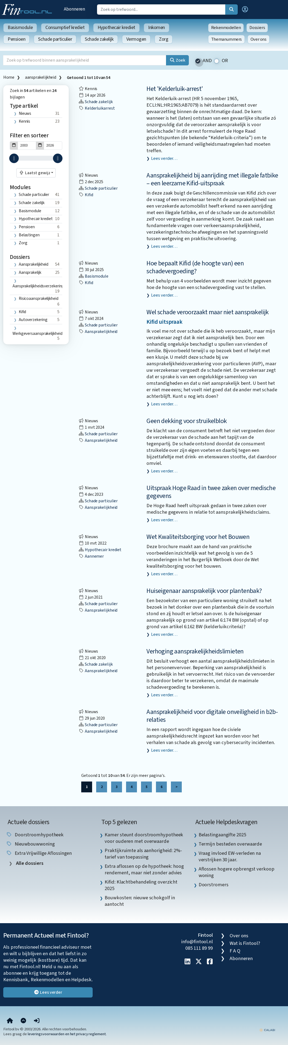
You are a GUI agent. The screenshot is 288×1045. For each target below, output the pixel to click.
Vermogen (136, 39)
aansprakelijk (30, 272)
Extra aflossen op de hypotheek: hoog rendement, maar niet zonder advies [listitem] (144, 869)
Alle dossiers (29, 863)
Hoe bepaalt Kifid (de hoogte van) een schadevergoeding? (195, 267)
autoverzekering (33, 320)
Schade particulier (55, 39)
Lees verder (48, 992)
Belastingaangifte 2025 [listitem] (222, 834)
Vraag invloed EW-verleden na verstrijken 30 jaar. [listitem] (230, 856)
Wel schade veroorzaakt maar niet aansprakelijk (207, 312)
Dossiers (257, 27)
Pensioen (16, 39)
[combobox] (36, 172)
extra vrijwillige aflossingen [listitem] (39, 853)
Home (8, 77)
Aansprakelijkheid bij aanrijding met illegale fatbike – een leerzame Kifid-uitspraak (212, 179)
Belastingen (29, 235)
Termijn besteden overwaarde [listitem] (230, 843)
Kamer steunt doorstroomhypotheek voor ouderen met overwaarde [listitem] (144, 838)
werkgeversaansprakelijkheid (37, 333)
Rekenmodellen (226, 27)
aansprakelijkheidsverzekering (38, 286)
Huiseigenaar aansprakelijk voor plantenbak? (204, 591)
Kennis (24, 121)
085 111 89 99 (199, 948)
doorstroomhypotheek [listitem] (35, 834)
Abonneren (74, 9)
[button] (245, 9)
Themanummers (226, 39)
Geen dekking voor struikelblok (186, 421)
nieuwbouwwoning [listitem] (30, 843)
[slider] (14, 158)
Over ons (259, 39)
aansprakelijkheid (40, 77)
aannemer (91, 556)
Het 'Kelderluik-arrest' (174, 89)
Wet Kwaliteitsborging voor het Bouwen (197, 537)
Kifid (22, 312)
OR (225, 60)
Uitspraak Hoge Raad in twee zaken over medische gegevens (211, 492)
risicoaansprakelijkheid (38, 298)
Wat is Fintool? (245, 943)
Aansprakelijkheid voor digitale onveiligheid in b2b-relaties (212, 716)
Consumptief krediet (64, 27)
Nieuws (25, 113)
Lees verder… (164, 158)
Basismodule (20, 27)
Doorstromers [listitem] (213, 884)
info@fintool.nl (197, 941)
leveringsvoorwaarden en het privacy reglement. (67, 1034)
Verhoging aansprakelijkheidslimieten (194, 651)
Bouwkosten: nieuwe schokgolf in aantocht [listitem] (140, 901)
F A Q (235, 950)
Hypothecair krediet (116, 27)
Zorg (163, 39)
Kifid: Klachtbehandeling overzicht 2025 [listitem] (141, 885)
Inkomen (156, 27)
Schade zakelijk (99, 39)
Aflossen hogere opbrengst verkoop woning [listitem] (236, 872)
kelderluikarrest (97, 108)
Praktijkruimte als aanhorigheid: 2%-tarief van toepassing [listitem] (143, 853)
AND (207, 60)
